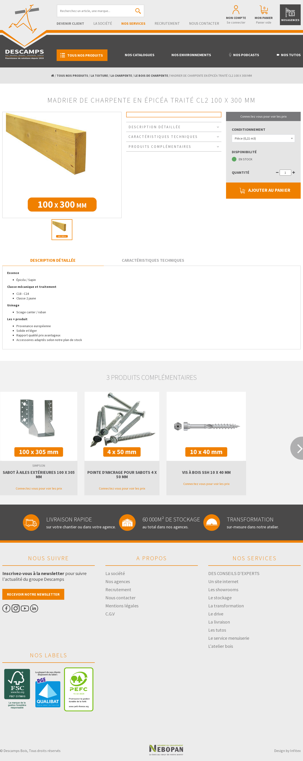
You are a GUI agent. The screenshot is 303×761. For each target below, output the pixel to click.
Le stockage (220, 597)
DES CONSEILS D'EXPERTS (233, 573)
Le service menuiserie (228, 638)
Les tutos (217, 630)
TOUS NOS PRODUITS (72, 75)
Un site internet (223, 581)
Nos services (133, 23)
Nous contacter (204, 23)
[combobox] (263, 138)
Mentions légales (121, 606)
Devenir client (70, 23)
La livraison (219, 622)
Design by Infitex (287, 750)
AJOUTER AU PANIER (263, 190)
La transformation (226, 606)
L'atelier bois (220, 646)
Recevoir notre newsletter (33, 594)
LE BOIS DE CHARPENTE (151, 75)
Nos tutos (288, 54)
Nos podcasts (243, 54)
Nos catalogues (139, 54)
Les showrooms (223, 589)
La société (102, 23)
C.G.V (110, 614)
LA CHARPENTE (121, 75)
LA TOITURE (99, 75)
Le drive (215, 614)
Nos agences (117, 581)
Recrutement (167, 23)
